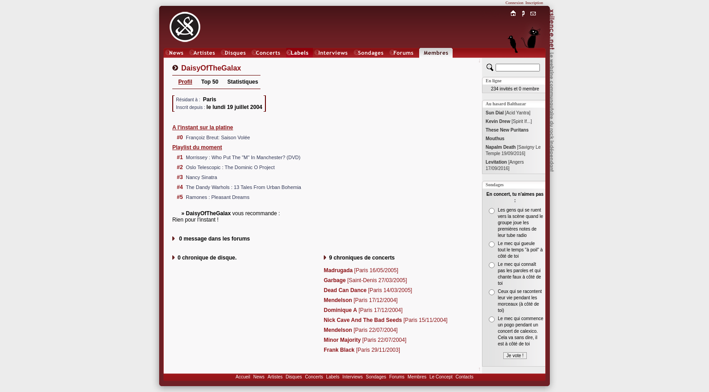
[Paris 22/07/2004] (360, 330)
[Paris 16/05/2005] (361, 270)
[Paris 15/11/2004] (386, 320)
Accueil (243, 376)
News (259, 376)
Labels (332, 376)
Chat (533, 61)
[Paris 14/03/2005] (368, 290)
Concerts (314, 376)
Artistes (275, 376)
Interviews (352, 376)
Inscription (534, 2)
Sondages (376, 376)
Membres (416, 376)
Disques (294, 376)
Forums (397, 376)
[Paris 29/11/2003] (362, 350)
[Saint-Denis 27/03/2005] (365, 280)
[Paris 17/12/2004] (360, 300)
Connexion (515, 2)
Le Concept (441, 376)
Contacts (464, 376)
